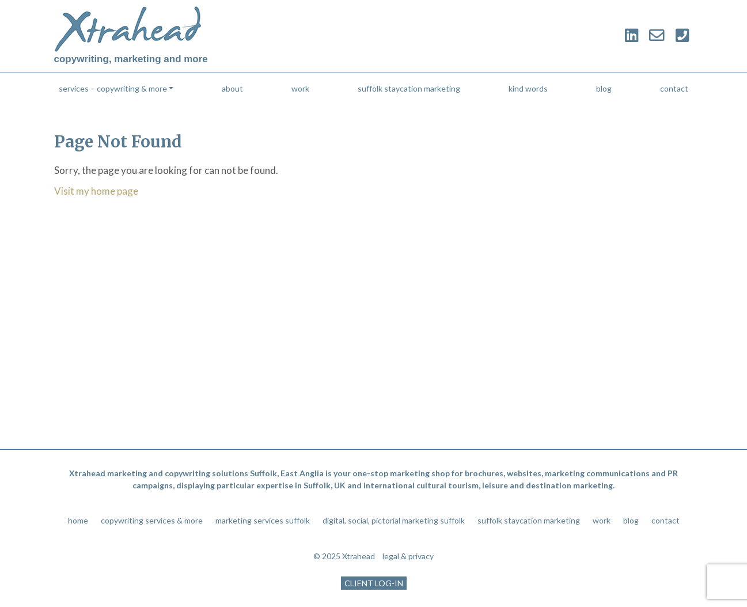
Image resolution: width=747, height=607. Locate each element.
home (78, 520)
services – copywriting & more (113, 88)
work (300, 88)
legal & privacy (408, 556)
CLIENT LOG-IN (373, 583)
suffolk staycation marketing (409, 88)
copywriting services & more (152, 520)
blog (604, 88)
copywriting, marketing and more (131, 59)
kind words (528, 88)
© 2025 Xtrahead (344, 556)
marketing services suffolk (262, 520)
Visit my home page (96, 191)
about (232, 88)
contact (674, 88)
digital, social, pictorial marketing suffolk (394, 520)
